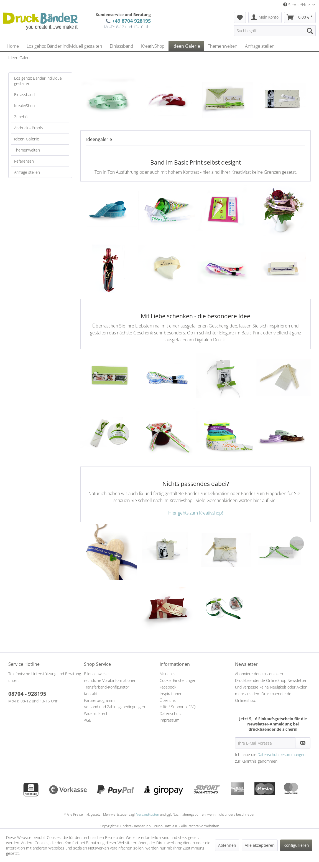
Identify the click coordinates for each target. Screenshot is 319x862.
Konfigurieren (296, 845)
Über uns (168, 700)
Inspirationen (171, 693)
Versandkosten (147, 814)
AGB (87, 720)
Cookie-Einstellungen (178, 680)
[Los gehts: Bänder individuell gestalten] (64, 46)
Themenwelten (27, 150)
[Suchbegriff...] (275, 30)
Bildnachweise (96, 673)
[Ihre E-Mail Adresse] (265, 742)
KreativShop (24, 105)
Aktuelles (167, 673)
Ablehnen (227, 845)
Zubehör (21, 116)
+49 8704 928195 (130, 20)
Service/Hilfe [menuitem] (297, 4)
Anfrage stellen (27, 172)
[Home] (13, 46)
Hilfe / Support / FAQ (178, 706)
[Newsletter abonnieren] (302, 742)
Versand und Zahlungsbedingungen (114, 706)
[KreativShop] (153, 46)
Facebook (168, 687)
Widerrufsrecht (97, 713)
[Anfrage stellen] (259, 46)
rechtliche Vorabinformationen (110, 680)
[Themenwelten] (222, 46)
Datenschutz (171, 713)
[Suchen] (310, 30)
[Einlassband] (121, 46)
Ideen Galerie (26, 139)
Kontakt (90, 693)
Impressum (169, 720)
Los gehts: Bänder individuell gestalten (38, 80)
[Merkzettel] (240, 17)
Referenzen (24, 161)
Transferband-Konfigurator (106, 687)
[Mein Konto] (265, 17)
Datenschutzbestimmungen (281, 754)
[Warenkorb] (300, 17)
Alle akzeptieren (260, 845)
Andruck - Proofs (28, 127)
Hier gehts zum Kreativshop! (195, 513)
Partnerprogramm (99, 700)
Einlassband (24, 94)
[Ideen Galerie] (186, 46)
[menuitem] (240, 17)
